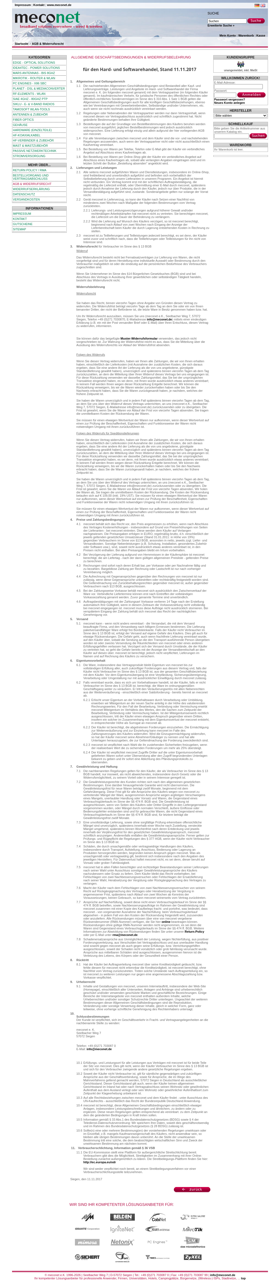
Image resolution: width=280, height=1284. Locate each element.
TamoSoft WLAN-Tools (31, 109)
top (243, 1278)
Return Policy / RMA (29, 170)
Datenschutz (24, 194)
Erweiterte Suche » (221, 25)
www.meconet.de (59, 5)
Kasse (260, 35)
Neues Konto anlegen (229, 102)
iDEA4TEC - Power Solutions (36, 67)
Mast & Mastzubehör (30, 145)
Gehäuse (20, 124)
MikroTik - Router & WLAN (34, 78)
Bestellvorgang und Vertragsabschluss (31, 177)
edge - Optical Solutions (34, 62)
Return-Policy (194, 931)
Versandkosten (26, 199)
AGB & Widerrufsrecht (48, 43)
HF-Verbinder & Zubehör (33, 140)
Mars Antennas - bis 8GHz (34, 73)
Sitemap (19, 229)
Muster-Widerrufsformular (139, 338)
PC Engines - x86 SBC (29, 83)
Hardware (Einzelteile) (32, 130)
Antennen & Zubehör (30, 114)
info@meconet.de (159, 319)
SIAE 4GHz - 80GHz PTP (30, 99)
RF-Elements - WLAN (29, 93)
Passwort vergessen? (229, 99)
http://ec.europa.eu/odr (99, 1162)
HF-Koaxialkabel (26, 135)
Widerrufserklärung (31, 189)
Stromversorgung (29, 156)
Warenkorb (246, 35)
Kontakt (39, 5)
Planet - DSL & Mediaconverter (39, 88)
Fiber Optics (23, 119)
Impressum (23, 5)
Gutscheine (23, 224)
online (166, 921)
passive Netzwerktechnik (34, 150)
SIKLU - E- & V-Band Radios (33, 104)
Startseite (21, 43)
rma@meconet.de (125, 935)
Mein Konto (228, 35)
